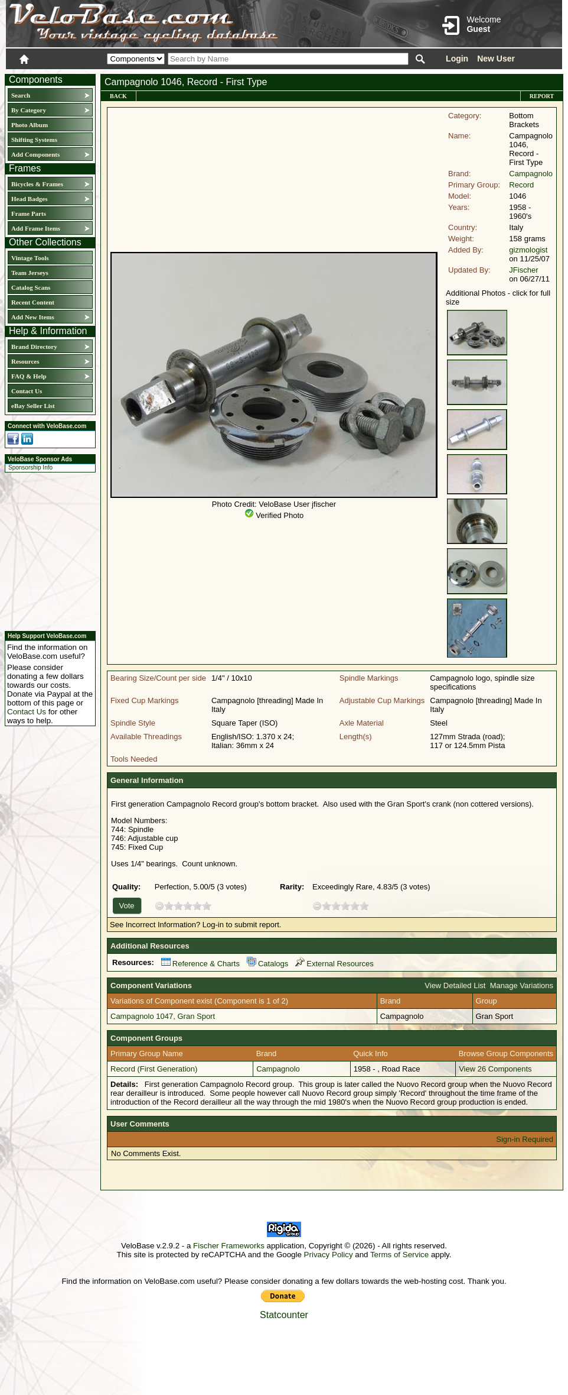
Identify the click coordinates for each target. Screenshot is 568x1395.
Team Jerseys (29, 272)
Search (20, 95)
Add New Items (32, 317)
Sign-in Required (524, 1139)
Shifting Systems (34, 139)
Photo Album (29, 124)
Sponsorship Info (30, 467)
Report (542, 96)
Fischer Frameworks (229, 1245)
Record (521, 184)
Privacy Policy (328, 1254)
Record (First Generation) (153, 1068)
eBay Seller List (33, 405)
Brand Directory (34, 346)
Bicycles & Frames (38, 183)
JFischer (523, 270)
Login (457, 58)
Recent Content (32, 302)
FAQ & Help (29, 376)
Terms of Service (399, 1254)
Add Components (35, 154)
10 (206, 905)
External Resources (334, 963)
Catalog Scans (30, 287)
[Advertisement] (46, 550)
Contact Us (26, 390)
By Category (28, 110)
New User (496, 58)
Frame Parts (28, 213)
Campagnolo (531, 173)
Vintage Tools (29, 257)
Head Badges (29, 198)
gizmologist (528, 249)
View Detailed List (455, 985)
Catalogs (267, 963)
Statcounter (284, 1315)
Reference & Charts (200, 963)
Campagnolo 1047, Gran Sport (162, 1016)
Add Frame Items (35, 228)
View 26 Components (495, 1068)
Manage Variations (521, 985)
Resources (25, 361)
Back (118, 96)
